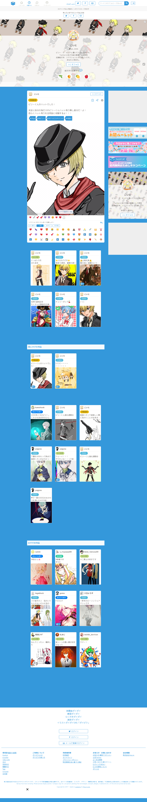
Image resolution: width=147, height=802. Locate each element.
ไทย (4, 769)
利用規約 (66, 755)
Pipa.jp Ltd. (86, 787)
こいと (73, 45)
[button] (27, 789)
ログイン (73, 731)
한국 (4, 762)
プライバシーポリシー (70, 760)
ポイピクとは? (38, 755)
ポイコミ (96, 769)
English (5, 755)
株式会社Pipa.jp (128, 755)
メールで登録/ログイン (73, 743)
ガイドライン (67, 757)
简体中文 (6, 764)
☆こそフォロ (73, 64)
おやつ (48, 226)
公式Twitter (97, 757)
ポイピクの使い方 (39, 757)
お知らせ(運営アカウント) (102, 755)
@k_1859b (74, 49)
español (5, 757)
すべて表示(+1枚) (65, 212)
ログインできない (99, 764)
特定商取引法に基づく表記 (72, 762)
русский (5, 771)
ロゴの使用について (100, 767)
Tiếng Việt (6, 760)
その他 (56, 226)
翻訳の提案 (12, 753)
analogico (78, 787)
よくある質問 (97, 760)
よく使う (32, 226)
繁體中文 (6, 767)
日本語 (5, 774)
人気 (40, 226)
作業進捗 (33, 100)
